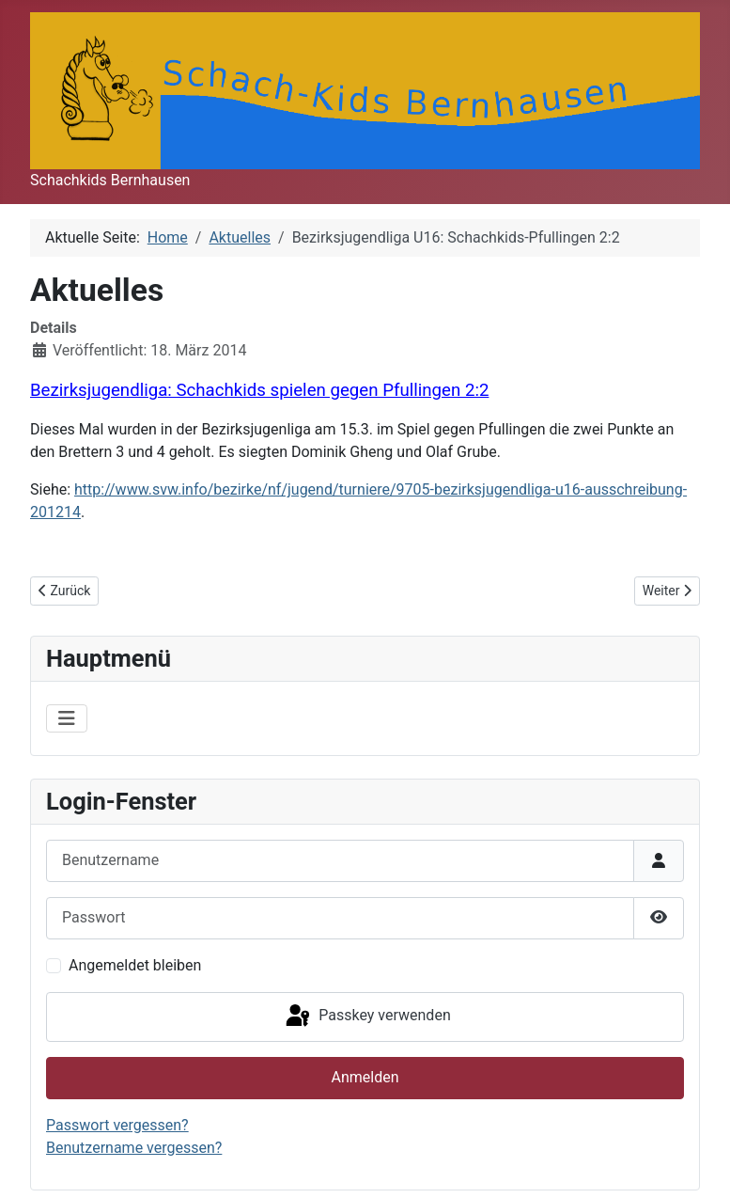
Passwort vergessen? (117, 1125)
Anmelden (364, 1077)
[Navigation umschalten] (66, 718)
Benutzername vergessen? (134, 1148)
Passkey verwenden (366, 1016)
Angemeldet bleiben (135, 965)
